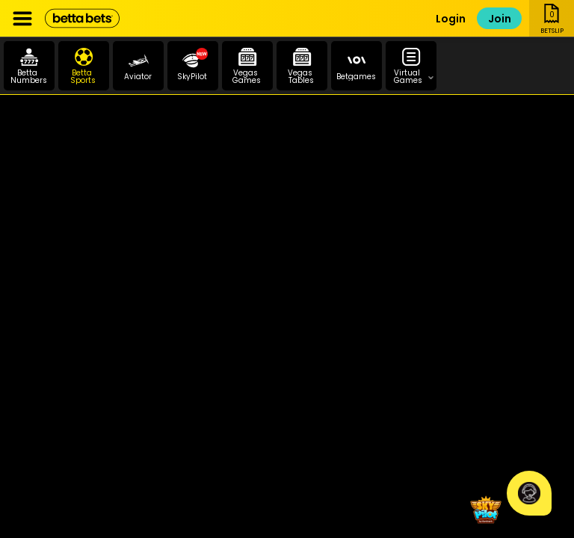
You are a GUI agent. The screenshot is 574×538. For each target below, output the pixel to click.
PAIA (416, 430)
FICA (416, 448)
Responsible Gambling (416, 466)
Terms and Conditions (157, 430)
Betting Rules (158, 448)
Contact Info (157, 412)
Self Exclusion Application (416, 484)
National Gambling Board (158, 484)
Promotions (158, 522)
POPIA (416, 412)
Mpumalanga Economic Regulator (158, 466)
